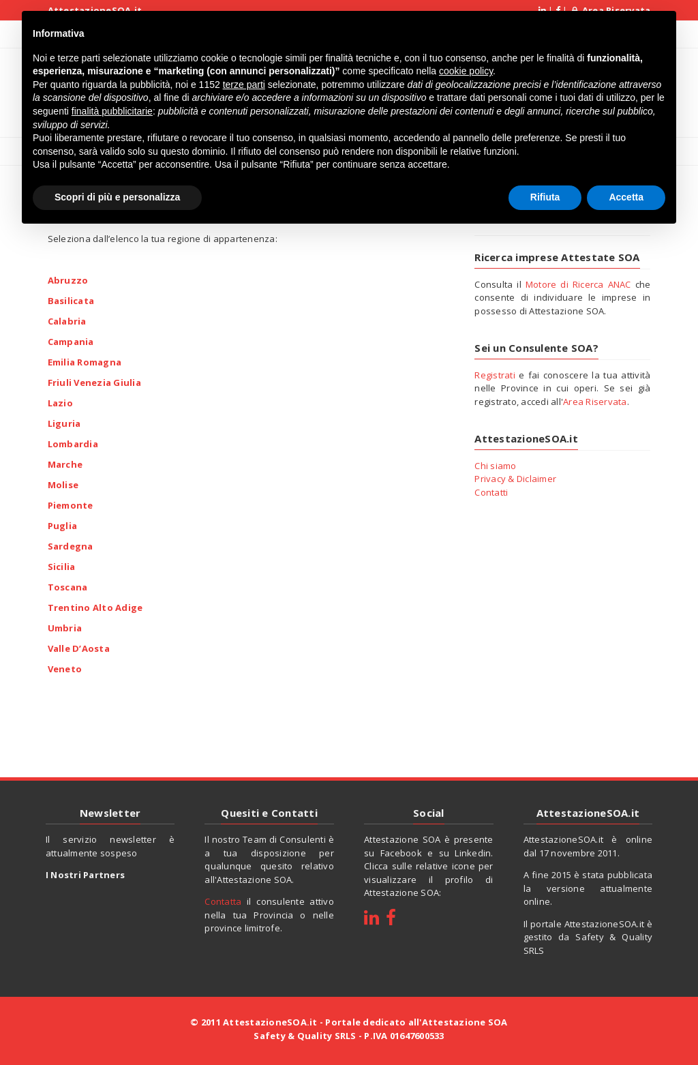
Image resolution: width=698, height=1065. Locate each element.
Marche (65, 463)
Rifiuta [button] (545, 193)
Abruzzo (68, 279)
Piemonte (70, 504)
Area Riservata (595, 401)
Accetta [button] (626, 193)
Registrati (494, 375)
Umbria (65, 627)
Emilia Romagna (85, 361)
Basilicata (71, 300)
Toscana (68, 586)
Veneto (65, 668)
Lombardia (73, 443)
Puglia (63, 525)
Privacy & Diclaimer (515, 478)
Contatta (222, 901)
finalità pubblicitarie (112, 107)
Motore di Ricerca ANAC (578, 284)
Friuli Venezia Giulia (94, 382)
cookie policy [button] (466, 67)
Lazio (60, 402)
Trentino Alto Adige (95, 607)
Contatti (491, 492)
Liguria (64, 423)
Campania (71, 341)
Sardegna (70, 545)
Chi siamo (495, 466)
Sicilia (62, 566)
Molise (63, 484)
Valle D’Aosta (79, 648)
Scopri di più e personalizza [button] (117, 193)
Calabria (67, 320)
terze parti (244, 81)
